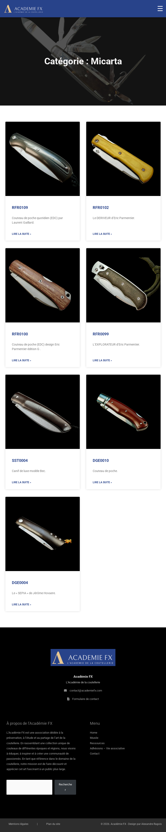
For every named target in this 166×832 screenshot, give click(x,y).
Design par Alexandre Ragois (145, 824)
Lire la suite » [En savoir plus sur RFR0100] (21, 360)
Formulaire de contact (85, 699)
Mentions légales (18, 824)
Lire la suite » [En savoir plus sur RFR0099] (102, 360)
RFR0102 (101, 207)
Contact (94, 753)
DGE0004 (20, 582)
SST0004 (20, 460)
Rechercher (65, 787)
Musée (94, 737)
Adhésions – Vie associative (107, 748)
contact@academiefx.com (86, 690)
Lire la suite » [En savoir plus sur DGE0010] (102, 482)
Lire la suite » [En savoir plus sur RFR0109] (21, 233)
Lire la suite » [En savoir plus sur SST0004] (21, 482)
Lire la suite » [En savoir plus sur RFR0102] (102, 233)
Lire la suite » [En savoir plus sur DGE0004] (21, 604)
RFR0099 (101, 334)
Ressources (97, 743)
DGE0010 (101, 460)
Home (93, 732)
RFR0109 (20, 207)
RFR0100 (20, 334)
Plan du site (53, 824)
